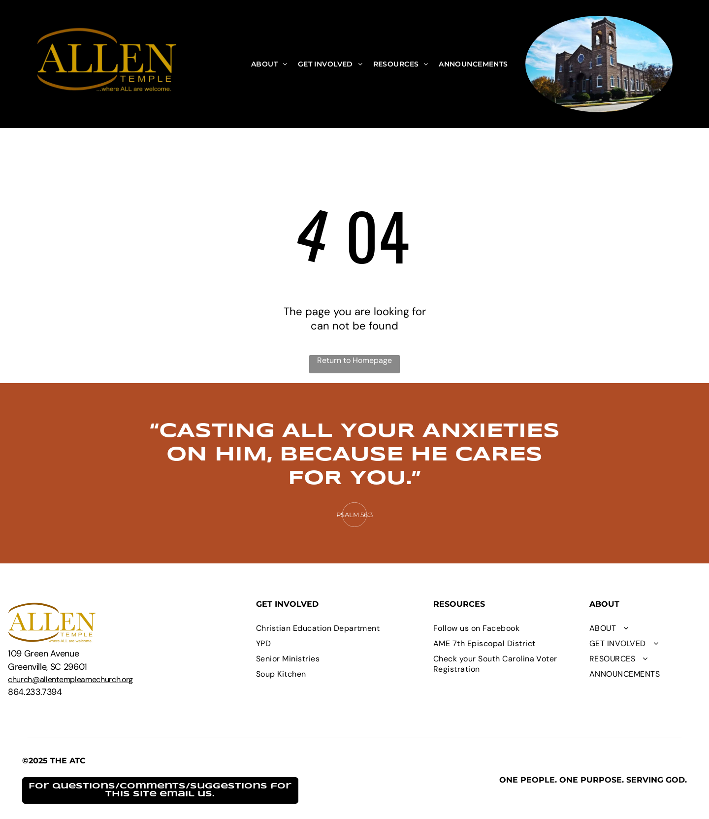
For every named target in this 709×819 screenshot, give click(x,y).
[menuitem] (269, 64)
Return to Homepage (354, 360)
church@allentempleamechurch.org (70, 679)
